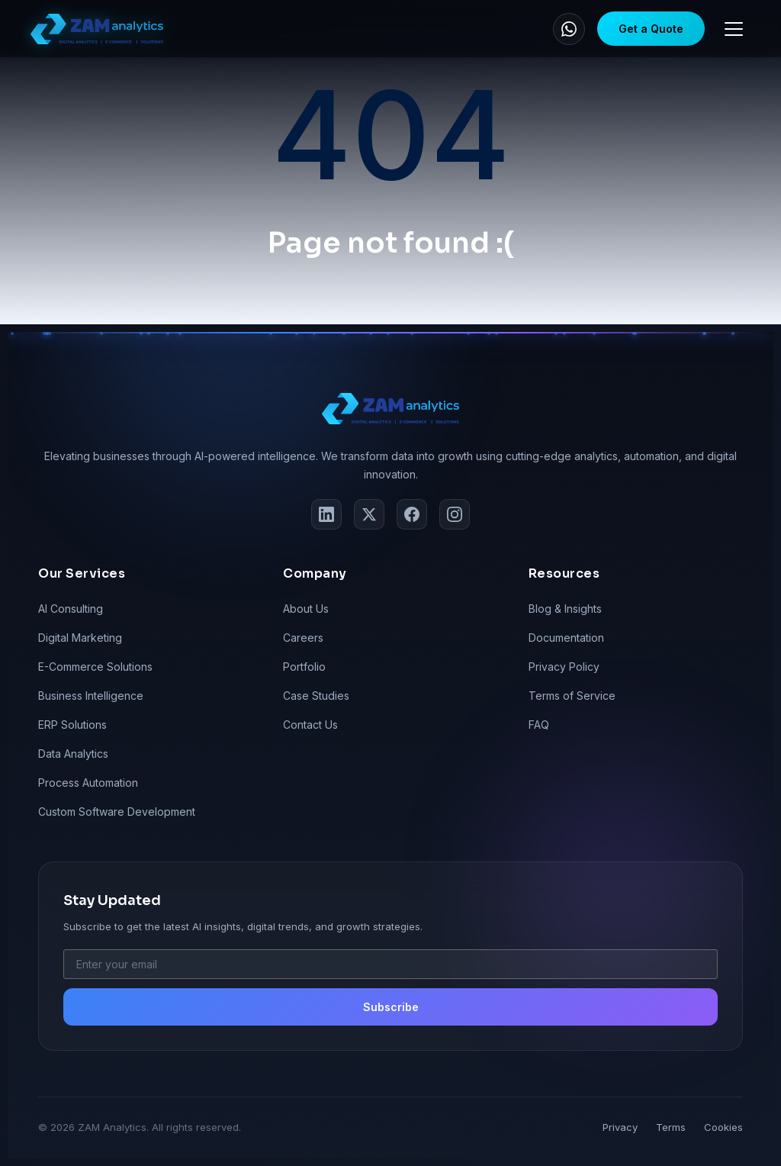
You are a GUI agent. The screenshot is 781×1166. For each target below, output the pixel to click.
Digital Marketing (80, 637)
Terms (671, 1127)
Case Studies (316, 695)
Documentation (566, 637)
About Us (306, 608)
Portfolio (304, 666)
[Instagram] (454, 514)
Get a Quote (651, 28)
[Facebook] (412, 514)
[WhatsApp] (569, 29)
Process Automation (88, 782)
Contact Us (310, 724)
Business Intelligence (90, 695)
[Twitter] (369, 514)
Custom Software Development (116, 811)
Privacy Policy (564, 666)
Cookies (723, 1127)
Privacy (620, 1127)
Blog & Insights (565, 608)
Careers (303, 637)
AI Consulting (70, 608)
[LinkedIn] (326, 514)
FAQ (539, 724)
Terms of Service (572, 695)
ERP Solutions (72, 724)
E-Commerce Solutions (95, 666)
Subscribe (391, 1006)
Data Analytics (73, 753)
